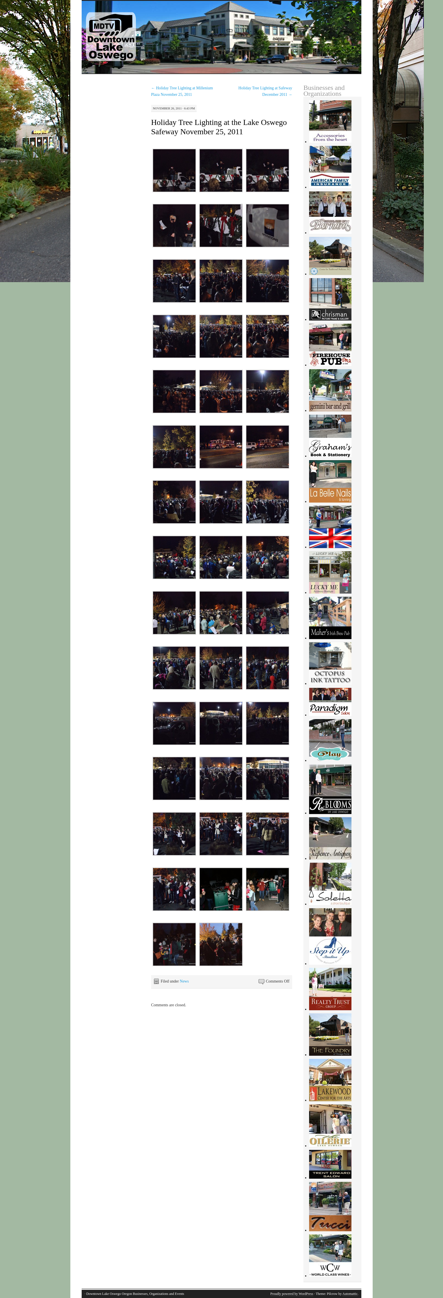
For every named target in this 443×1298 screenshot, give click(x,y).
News (184, 981)
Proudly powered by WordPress (291, 1294)
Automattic (350, 1294)
